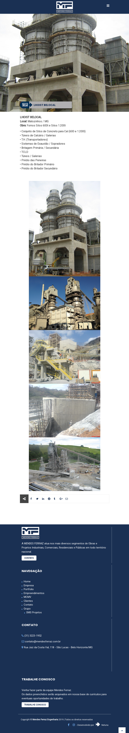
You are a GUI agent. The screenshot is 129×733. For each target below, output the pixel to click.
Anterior (32, 513)
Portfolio (29, 589)
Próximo (96, 513)
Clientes (28, 600)
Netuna (102, 725)
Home (27, 581)
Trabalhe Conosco (35, 704)
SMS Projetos (34, 612)
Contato (29, 558)
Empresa (29, 585)
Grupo (27, 608)
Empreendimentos (34, 593)
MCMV (27, 597)
